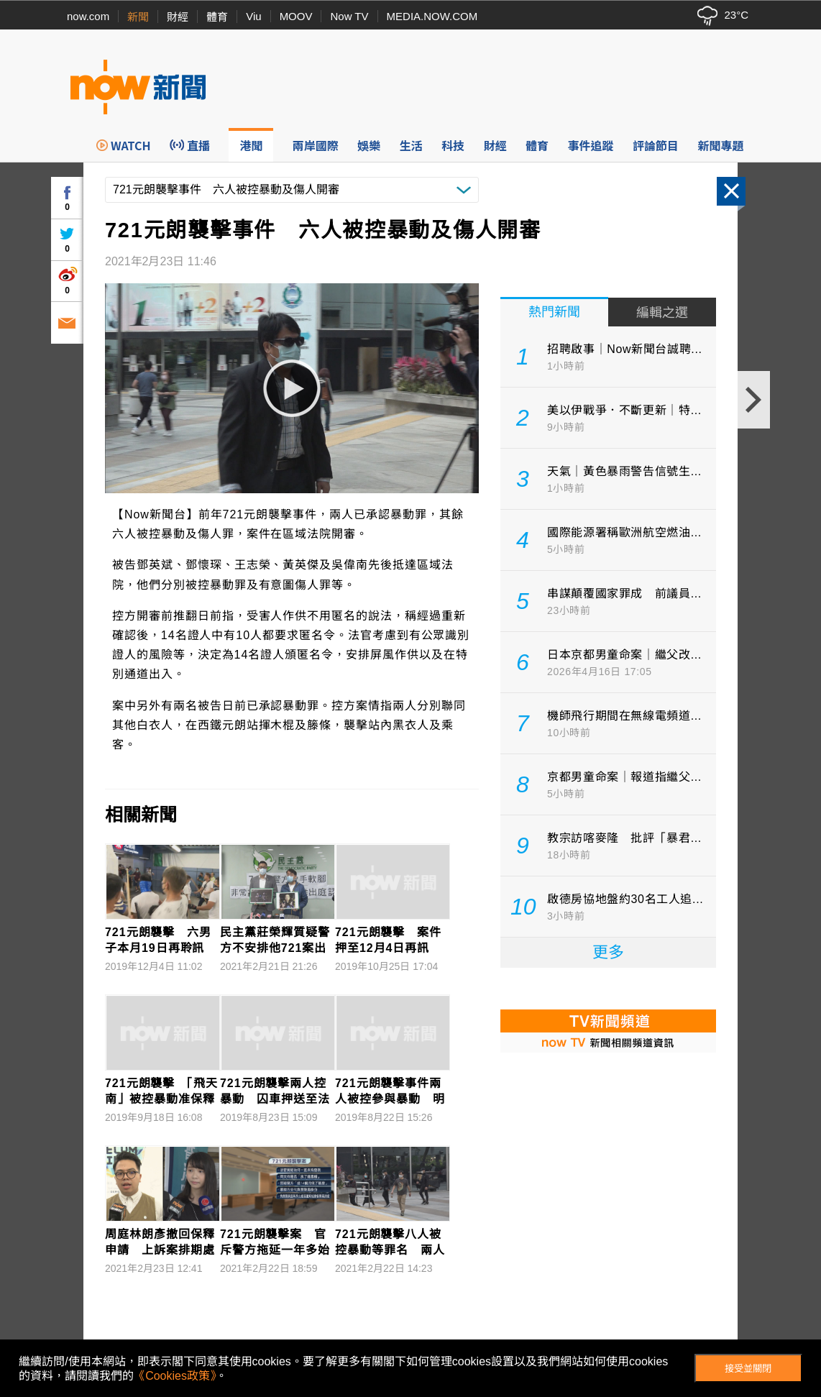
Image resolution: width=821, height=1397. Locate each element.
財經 (177, 17)
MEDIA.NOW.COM (432, 16)
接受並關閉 (748, 1368)
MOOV (296, 16)
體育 (217, 17)
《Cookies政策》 (175, 1376)
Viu (253, 16)
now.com (88, 16)
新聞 (138, 17)
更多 (608, 952)
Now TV (349, 16)
